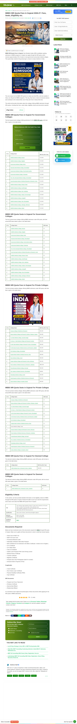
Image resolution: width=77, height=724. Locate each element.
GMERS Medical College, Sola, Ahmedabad (20, 200)
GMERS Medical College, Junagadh (18, 197)
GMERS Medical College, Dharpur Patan (19, 183)
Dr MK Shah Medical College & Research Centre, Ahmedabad (23, 343)
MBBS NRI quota (38, 119)
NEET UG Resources (27, 5)
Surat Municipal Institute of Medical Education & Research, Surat (24, 180)
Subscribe (27, 147)
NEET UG (10, 10)
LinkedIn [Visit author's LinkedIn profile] (9, 675)
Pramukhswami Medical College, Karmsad (19, 367)
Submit (38, 636)
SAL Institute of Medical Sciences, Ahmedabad (20, 370)
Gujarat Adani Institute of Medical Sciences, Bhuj (21, 353)
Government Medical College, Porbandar (19, 173)
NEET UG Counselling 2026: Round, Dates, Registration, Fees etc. (23, 652)
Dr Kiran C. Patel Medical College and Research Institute (22, 340)
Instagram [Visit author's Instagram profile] (21, 675)
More (67, 5)
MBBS (38, 529)
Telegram (13, 602)
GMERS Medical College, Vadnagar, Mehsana (20, 204)
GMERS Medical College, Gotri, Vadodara (19, 190)
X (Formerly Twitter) (35, 601)
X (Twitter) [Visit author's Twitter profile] (28, 675)
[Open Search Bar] (71, 5)
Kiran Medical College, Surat (16, 357)
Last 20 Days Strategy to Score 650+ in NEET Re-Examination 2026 (23, 645)
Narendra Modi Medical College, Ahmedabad (20, 167)
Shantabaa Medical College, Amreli (18, 374)
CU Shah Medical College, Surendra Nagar (19, 337)
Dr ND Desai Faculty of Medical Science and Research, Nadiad (24, 347)
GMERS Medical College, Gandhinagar (19, 187)
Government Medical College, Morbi (18, 163)
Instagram (27, 602)
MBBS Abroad (50, 5)
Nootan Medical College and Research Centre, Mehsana (22, 360)
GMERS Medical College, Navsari (18, 156)
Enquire (68, 11)
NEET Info (60, 5)
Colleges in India (40, 5)
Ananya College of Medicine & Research (19, 330)
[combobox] (29, 632)
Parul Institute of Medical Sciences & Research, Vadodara (22, 364)
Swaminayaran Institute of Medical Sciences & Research (22, 377)
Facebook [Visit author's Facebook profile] (34, 675)
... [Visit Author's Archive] (46, 674)
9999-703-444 (14, 721)
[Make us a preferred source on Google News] (14, 50)
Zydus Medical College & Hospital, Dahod (19, 380)
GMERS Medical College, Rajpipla (18, 160)
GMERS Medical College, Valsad (17, 207)
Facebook (19, 602)
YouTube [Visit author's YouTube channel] (15, 675)
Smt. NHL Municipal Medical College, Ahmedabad (21, 177)
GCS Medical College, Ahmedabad (18, 350)
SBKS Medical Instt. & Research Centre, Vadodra (21, 467)
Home (6, 10)
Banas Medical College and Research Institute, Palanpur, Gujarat (24, 333)
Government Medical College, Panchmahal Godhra (21, 170)
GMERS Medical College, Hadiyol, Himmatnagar (21, 194)
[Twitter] (16, 615)
